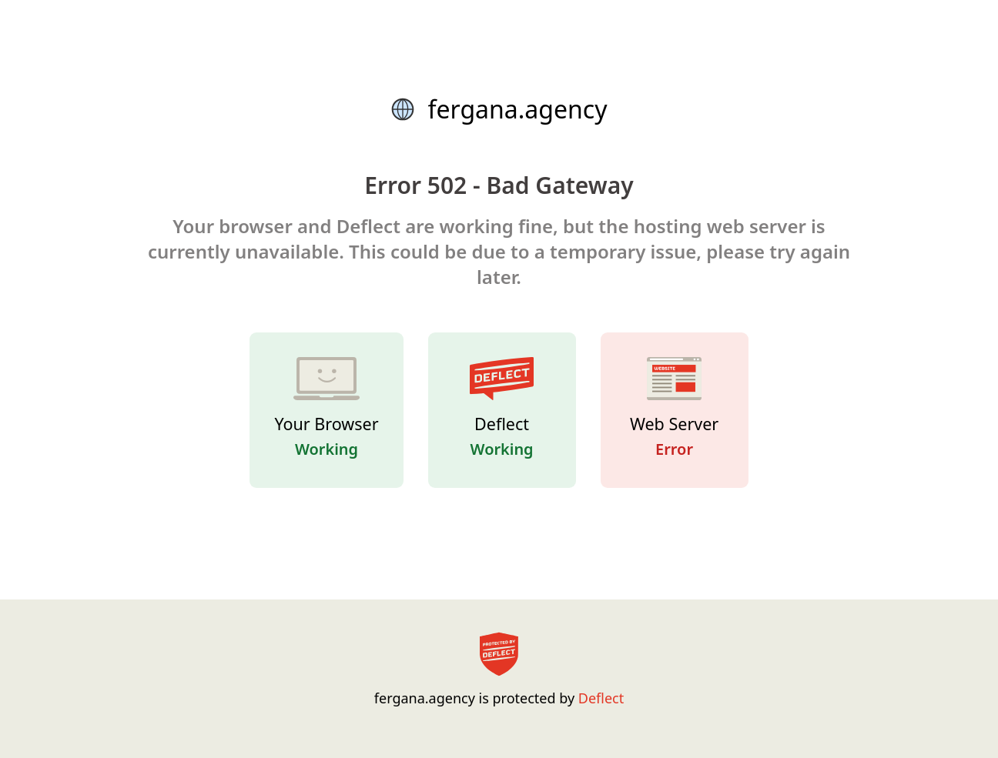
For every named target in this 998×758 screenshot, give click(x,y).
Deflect (601, 698)
